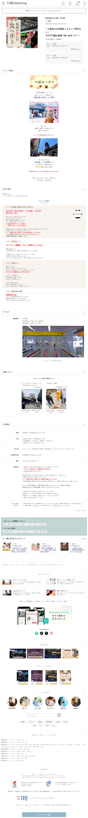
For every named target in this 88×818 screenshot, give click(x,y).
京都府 (18, 753)
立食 (47, 725)
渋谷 (2, 746)
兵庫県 (18, 758)
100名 (57, 722)
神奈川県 (20, 749)
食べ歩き (19, 524)
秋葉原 (70, 744)
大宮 (22, 742)
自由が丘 (6, 746)
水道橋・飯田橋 (32, 746)
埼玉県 (18, 742)
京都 (22, 753)
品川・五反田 (60, 744)
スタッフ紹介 (45, 601)
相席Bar (44, 531)
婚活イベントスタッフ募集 (59, 601)
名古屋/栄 (28, 751)
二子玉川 (83, 744)
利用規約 (17, 789)
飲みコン (14, 531)
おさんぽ (38, 524)
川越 (44, 524)
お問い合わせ (66, 789)
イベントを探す (44, 815)
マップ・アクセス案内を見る (53, 360)
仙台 (22, 740)
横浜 (25, 749)
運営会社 (10, 789)
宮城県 (18, 740)
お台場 (11, 746)
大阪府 (18, 756)
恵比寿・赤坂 (48, 744)
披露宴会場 (49, 722)
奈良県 (18, 760)
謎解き (40, 722)
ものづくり (29, 531)
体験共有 (37, 531)
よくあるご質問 (56, 789)
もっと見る (83, 538)
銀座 (30, 744)
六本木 (54, 744)
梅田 (22, 756)
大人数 (65, 722)
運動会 (23, 722)
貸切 (34, 725)
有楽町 (26, 744)
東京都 (18, 744)
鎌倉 (28, 749)
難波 (26, 756)
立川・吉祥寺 (76, 744)
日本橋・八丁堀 (23, 746)
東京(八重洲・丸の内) (38, 744)
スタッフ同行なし (29, 524)
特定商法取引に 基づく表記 (30, 789)
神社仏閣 (12, 524)
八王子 (16, 746)
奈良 (22, 760)
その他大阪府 (31, 756)
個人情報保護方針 (45, 789)
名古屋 (23, 751)
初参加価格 (7, 531)
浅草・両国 (40, 746)
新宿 (22, 744)
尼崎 (26, 758)
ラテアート (32, 722)
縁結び (5, 524)
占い (53, 725)
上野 (66, 744)
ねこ (41, 725)
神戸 (22, 758)
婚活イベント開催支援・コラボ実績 (29, 601)
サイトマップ (76, 789)
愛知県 (18, 751)
